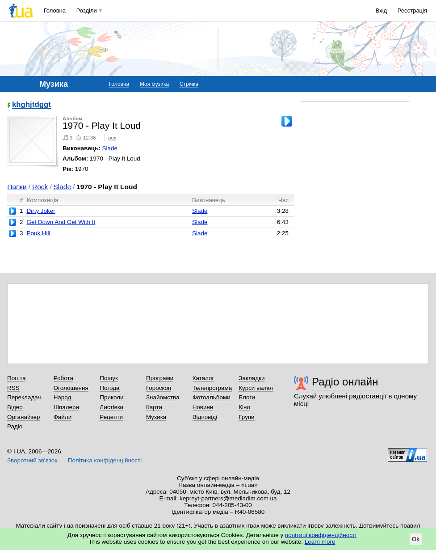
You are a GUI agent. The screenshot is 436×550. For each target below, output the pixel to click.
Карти (154, 407)
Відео (15, 407)
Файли (63, 417)
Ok (415, 539)
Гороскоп (158, 388)
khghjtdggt (31, 105)
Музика (156, 417)
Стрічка (189, 84)
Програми (159, 378)
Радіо (14, 426)
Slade (109, 148)
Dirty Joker (40, 210)
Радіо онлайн (345, 382)
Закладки (251, 378)
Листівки (111, 407)
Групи (246, 417)
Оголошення (71, 388)
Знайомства (163, 397)
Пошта (16, 378)
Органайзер (23, 417)
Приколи (111, 397)
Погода (109, 388)
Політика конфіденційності (105, 460)
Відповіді (205, 417)
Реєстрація (412, 10)
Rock (40, 186)
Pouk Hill (38, 233)
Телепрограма (212, 388)
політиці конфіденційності (320, 535)
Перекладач (24, 397)
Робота (63, 378)
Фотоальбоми (212, 397)
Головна (55, 10)
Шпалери (66, 407)
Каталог (203, 378)
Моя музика (154, 84)
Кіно (244, 407)
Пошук (109, 378)
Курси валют (256, 388)
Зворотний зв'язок (32, 460)
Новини (203, 407)
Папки (16, 186)
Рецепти (111, 417)
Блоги (247, 397)
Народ (62, 397)
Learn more (320, 541)
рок (112, 137)
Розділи (86, 10)
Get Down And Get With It (60, 222)
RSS (13, 388)
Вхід (381, 10)
